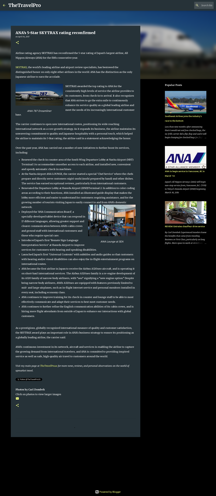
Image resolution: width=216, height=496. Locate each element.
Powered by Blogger (108, 492)
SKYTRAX (21, 67)
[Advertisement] (75, 462)
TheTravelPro (24, 5)
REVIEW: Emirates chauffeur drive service (185, 226)
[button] (17, 43)
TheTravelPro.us (48, 365)
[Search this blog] (198, 5)
